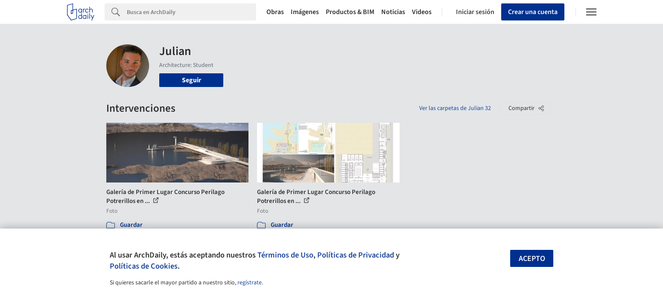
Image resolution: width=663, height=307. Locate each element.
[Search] (191, 11)
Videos (422, 12)
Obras (275, 12)
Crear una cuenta (533, 12)
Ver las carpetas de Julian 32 (455, 108)
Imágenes (305, 12)
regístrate (249, 282)
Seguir (191, 80)
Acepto (532, 258)
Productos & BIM (350, 12)
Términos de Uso (285, 255)
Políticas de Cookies (144, 266)
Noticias (393, 12)
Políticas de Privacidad (355, 255)
